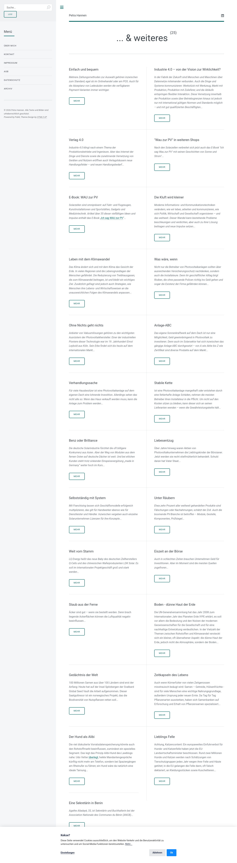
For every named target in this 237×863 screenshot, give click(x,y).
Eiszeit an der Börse (168, 551)
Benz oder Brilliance (83, 440)
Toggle (62, 7)
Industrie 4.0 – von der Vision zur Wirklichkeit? (187, 69)
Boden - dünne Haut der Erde (174, 604)
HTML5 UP (42, 117)
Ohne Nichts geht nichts (86, 325)
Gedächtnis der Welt (83, 675)
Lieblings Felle (164, 737)
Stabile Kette (163, 383)
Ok (171, 852)
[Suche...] (28, 7)
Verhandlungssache (83, 383)
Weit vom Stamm (81, 551)
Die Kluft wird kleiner (169, 197)
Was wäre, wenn (165, 259)
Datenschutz (12, 80)
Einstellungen (68, 852)
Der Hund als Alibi (82, 737)
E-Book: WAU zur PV (83, 197)
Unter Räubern (164, 498)
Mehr (77, 101)
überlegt (93, 757)
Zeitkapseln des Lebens (171, 675)
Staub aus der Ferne (83, 604)
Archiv (8, 88)
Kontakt (9, 54)
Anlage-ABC (162, 325)
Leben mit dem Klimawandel (89, 259)
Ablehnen (157, 852)
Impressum (10, 63)
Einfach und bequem (83, 69)
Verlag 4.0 (76, 140)
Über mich (10, 45)
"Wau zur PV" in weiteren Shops (176, 140)
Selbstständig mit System (87, 498)
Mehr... (128, 844)
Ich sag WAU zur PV (112, 218)
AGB (6, 71)
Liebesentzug (163, 440)
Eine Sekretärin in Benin (86, 803)
